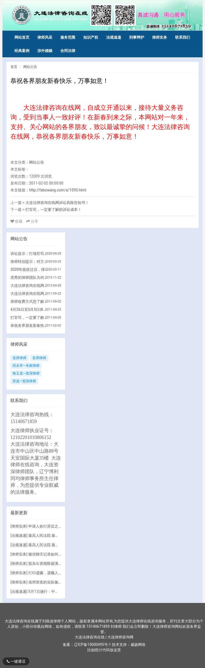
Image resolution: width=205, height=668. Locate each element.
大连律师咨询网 (120, 637)
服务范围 (67, 37)
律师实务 (159, 37)
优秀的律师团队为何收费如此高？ (29, 277)
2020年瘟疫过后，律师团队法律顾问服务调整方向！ (29, 269)
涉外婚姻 (44, 51)
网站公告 (30, 67)
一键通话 (16, 661)
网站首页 (21, 37)
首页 (13, 67)
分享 (32, 221)
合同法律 (67, 51)
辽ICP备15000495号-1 (92, 644)
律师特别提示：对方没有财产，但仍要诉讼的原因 (29, 261)
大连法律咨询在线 (90, 637)
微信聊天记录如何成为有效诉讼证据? (59, 554)
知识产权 (90, 37)
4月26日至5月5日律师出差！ (29, 309)
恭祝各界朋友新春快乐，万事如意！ (29, 325)
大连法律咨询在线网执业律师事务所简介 (29, 285)
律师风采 (44, 37)
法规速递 (113, 37)
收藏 (16, 221)
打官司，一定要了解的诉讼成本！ (53, 209)
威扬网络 (138, 644)
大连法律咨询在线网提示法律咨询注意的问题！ (29, 293)
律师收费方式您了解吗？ (29, 301)
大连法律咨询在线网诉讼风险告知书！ (57, 202)
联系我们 (182, 37)
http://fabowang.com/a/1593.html (57, 190)
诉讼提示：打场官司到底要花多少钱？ (29, 253)
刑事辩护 (136, 37)
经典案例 (21, 51)
